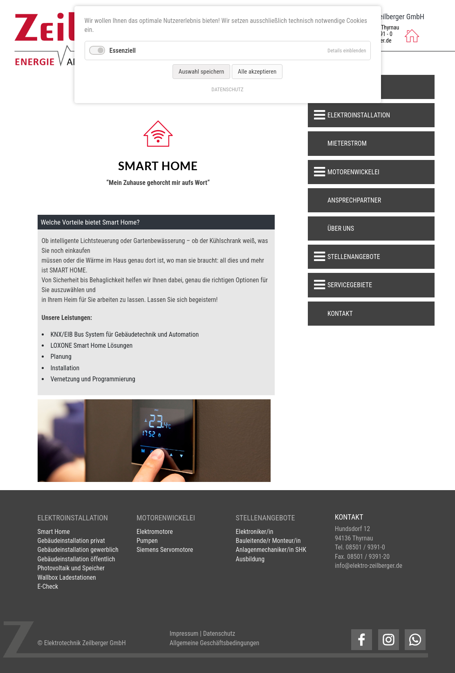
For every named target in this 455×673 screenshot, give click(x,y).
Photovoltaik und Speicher (71, 568)
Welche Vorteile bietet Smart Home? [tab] (90, 222)
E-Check (48, 586)
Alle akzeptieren (257, 71)
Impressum (184, 633)
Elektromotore (155, 532)
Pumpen (147, 541)
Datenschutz (219, 633)
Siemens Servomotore (165, 550)
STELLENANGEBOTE (265, 517)
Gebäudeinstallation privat (71, 541)
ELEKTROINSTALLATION (73, 517)
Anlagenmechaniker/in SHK (271, 550)
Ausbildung (250, 559)
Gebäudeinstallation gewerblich (78, 550)
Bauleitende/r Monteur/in (268, 541)
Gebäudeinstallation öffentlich (76, 559)
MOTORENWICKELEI (166, 517)
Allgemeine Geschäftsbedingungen (215, 643)
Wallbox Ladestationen (67, 577)
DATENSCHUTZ (227, 89)
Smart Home (54, 532)
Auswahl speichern (201, 71)
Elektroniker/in (254, 532)
